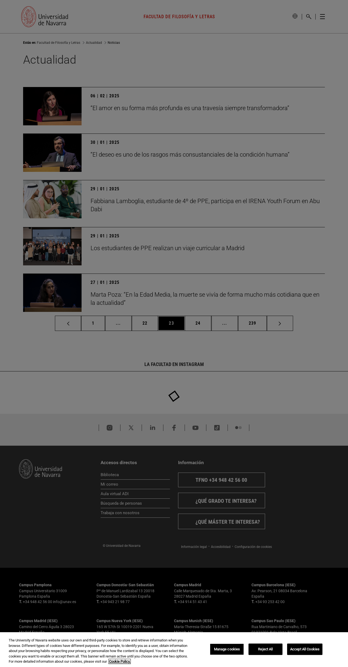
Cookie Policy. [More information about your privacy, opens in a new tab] (119, 661)
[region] (174, 649)
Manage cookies (227, 649)
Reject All (265, 649)
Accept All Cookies (304, 649)
